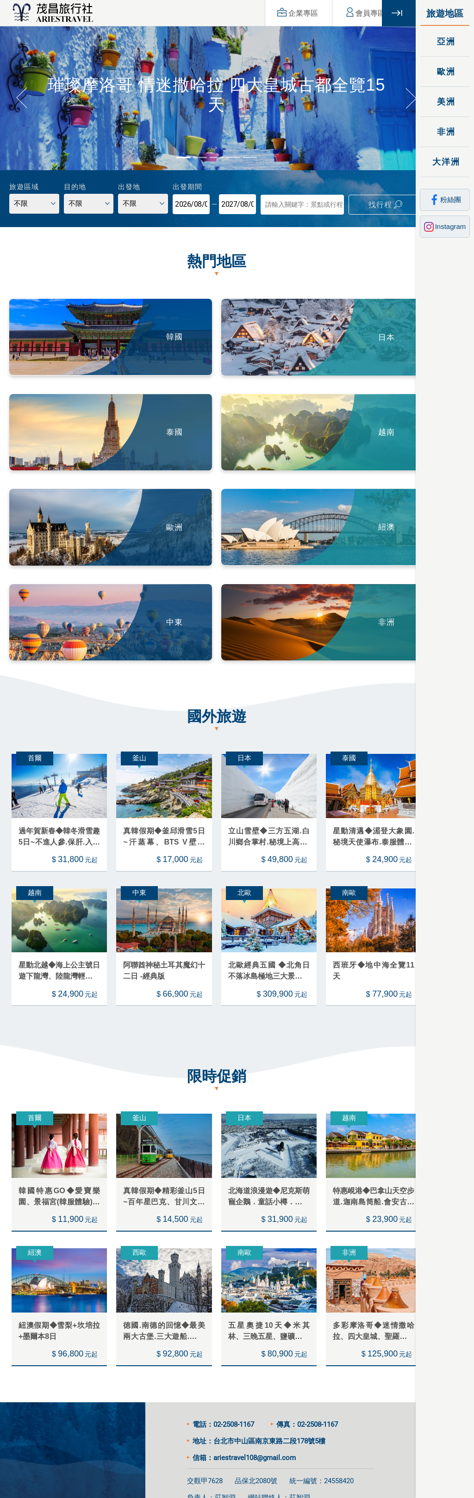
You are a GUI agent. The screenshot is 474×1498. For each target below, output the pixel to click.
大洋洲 (445, 161)
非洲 (445, 131)
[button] (21, 95)
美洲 (445, 101)
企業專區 (286, 13)
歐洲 (445, 71)
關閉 (399, 13)
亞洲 (445, 41)
